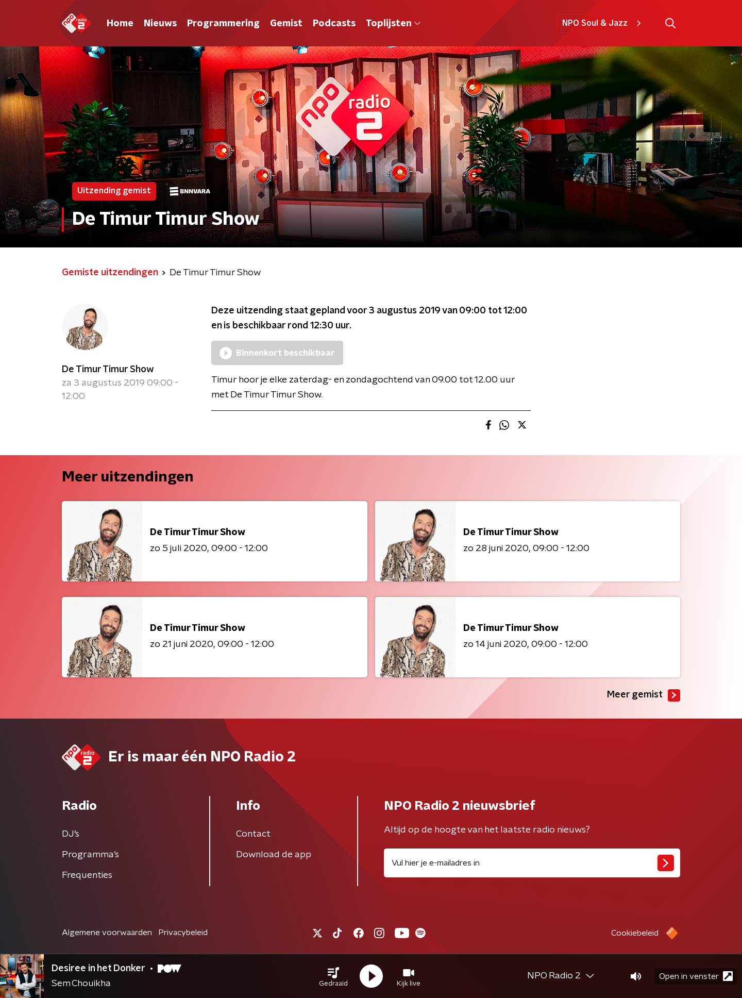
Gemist (286, 23)
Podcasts (334, 23)
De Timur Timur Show (108, 369)
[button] (333, 976)
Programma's (90, 854)
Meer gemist (643, 695)
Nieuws (160, 23)
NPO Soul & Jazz (603, 23)
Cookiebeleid (635, 933)
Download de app (273, 854)
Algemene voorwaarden (107, 932)
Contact (253, 834)
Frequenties (87, 875)
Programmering (223, 23)
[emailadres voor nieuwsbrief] (532, 863)
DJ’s (70, 834)
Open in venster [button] (696, 976)
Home (120, 23)
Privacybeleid (183, 932)
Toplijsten (393, 23)
